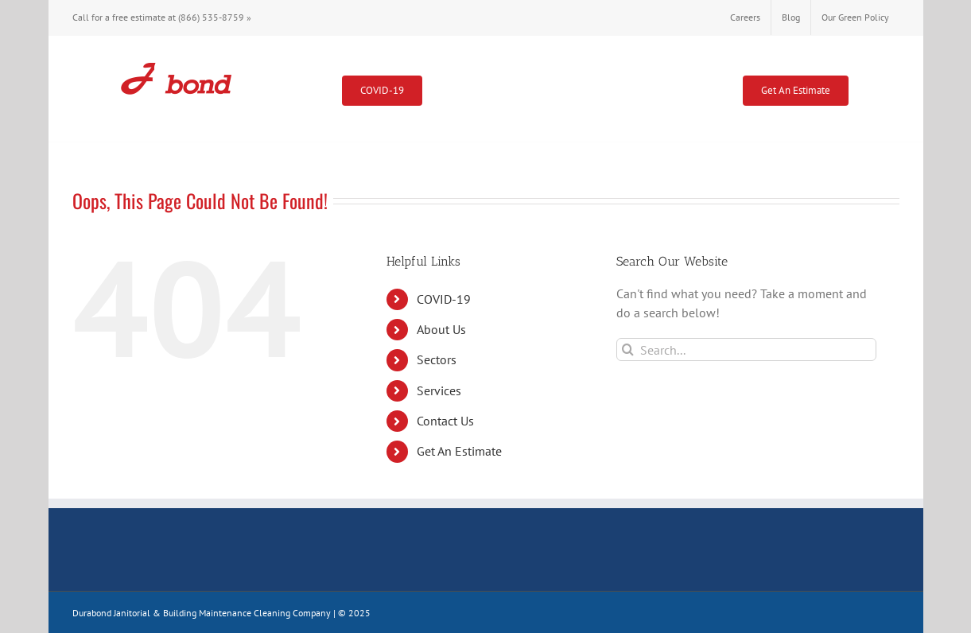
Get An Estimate (459, 451)
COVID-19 (444, 299)
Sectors (436, 359)
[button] (874, 89)
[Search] (627, 349)
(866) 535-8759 (211, 17)
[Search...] (746, 349)
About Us (441, 329)
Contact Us (445, 421)
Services (439, 390)
